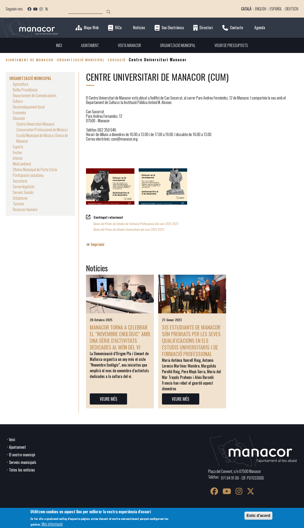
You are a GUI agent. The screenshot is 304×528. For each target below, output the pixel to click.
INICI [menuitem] (59, 45)
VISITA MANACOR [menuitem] (129, 45)
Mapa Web (91, 27)
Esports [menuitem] (18, 147)
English (260, 9)
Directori (206, 27)
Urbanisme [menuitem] (20, 198)
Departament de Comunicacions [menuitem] (35, 95)
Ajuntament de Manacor (30, 59)
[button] (110, 186)
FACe (118, 27)
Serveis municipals (22, 462)
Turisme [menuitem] (18, 204)
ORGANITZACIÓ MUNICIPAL (81, 59)
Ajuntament (17, 447)
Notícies (139, 27)
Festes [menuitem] (17, 152)
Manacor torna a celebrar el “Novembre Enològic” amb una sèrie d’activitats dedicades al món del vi (120, 337)
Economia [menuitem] (19, 112)
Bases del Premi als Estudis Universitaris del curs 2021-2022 (129, 229)
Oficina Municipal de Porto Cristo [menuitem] (35, 169)
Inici (12, 439)
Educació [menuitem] (19, 118)
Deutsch (291, 9)
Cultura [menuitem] (18, 101)
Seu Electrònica (173, 27)
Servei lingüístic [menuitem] (24, 186)
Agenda (259, 27)
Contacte (236, 27)
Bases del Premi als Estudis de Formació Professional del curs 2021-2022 (136, 223)
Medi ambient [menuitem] (22, 164)
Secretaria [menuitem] (20, 181)
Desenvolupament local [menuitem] (28, 107)
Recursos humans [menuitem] (25, 209)
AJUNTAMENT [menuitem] (90, 45)
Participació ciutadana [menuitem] (28, 175)
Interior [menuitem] (18, 158)
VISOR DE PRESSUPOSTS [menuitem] (231, 45)
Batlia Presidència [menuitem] (25, 90)
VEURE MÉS (108, 399)
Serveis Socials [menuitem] (23, 192)
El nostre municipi (22, 454)
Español (276, 9)
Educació (117, 59)
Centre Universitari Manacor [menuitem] (35, 124)
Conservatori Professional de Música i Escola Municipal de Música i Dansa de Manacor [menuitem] (42, 135)
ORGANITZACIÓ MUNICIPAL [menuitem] (177, 45)
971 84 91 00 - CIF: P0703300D (242, 478)
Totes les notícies (22, 470)
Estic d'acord (258, 516)
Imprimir (98, 244)
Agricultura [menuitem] (20, 84)
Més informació (52, 524)
